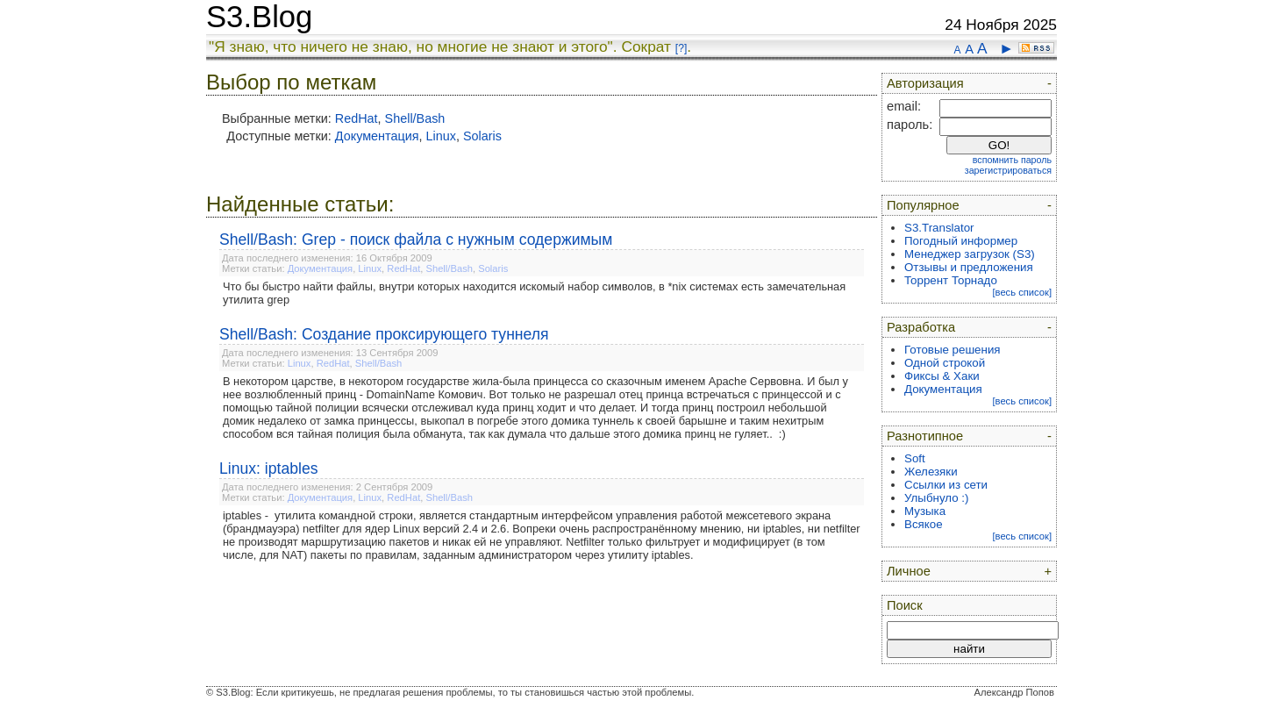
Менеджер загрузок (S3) (969, 254)
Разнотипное (925, 436)
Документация (377, 136)
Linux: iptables (268, 468)
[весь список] (1022, 292)
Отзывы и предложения (968, 267)
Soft (914, 458)
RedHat (356, 118)
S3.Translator (939, 227)
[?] (681, 48)
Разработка (921, 327)
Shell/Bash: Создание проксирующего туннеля (384, 334)
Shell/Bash (415, 118)
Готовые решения (952, 349)
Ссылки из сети (946, 484)
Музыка (924, 511)
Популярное (923, 205)
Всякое (923, 524)
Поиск (905, 605)
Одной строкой (944, 362)
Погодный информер (960, 240)
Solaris (482, 136)
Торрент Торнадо (950, 280)
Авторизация (925, 83)
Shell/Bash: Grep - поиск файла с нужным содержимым (415, 239)
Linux (441, 136)
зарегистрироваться (1008, 170)
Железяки (931, 471)
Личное (909, 571)
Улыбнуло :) (936, 497)
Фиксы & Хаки (942, 376)
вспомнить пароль (1012, 159)
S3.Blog (259, 16)
